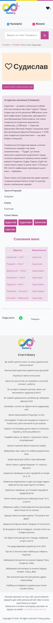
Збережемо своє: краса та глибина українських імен (26, 452)
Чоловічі (16, 23)
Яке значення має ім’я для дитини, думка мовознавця (26, 578)
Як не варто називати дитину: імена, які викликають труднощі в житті (26, 391)
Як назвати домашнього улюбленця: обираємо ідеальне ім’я (26, 399)
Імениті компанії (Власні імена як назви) (26, 445)
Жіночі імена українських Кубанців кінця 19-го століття (26, 500)
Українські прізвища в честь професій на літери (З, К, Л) (27, 475)
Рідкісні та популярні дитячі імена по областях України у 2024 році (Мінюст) (26, 430)
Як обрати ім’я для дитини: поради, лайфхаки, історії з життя (27, 539)
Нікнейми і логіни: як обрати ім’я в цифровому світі (26, 408)
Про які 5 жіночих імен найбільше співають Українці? (26, 553)
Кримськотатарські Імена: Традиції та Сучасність (26, 524)
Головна (6, 44)
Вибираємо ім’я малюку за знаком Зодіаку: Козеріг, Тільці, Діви (26, 570)
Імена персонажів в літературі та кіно (26, 414)
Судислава (26, 222)
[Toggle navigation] (25, 8)
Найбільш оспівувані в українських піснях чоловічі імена (26, 587)
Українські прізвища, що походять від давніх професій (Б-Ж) (26, 491)
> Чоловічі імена (18, 44)
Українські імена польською (26, 375)
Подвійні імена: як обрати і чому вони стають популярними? (26, 439)
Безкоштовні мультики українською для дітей (26, 370)
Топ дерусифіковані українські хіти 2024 (26, 546)
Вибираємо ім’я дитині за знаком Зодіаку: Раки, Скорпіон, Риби (26, 561)
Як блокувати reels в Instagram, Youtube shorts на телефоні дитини (26, 531)
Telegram (33, 318)
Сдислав (10, 229)
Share (45, 318)
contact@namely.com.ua (34, 609)
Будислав (10, 222)
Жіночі (39, 24)
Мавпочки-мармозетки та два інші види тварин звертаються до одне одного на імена (26, 483)
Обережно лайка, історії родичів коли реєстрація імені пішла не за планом (26, 508)
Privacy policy (43, 618)
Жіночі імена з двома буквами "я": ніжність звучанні (26, 466)
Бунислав (40, 222)
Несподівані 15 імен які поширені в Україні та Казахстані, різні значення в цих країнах (26, 422)
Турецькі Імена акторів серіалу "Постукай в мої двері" (26, 517)
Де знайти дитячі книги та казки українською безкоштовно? (26, 363)
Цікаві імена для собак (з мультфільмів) (26, 459)
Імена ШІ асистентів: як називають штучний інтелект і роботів (26, 382)
